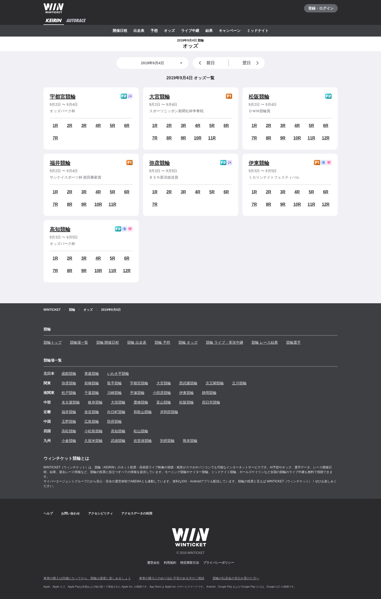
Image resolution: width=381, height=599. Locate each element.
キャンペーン (230, 31)
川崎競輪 (114, 393)
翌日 (251, 63)
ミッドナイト (258, 31)
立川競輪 (239, 383)
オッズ (169, 31)
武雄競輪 (118, 441)
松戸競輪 (69, 393)
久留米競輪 (93, 441)
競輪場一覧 (79, 342)
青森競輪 (91, 373)
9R (183, 138)
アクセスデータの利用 (136, 513)
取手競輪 (114, 383)
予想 (154, 31)
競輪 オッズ (188, 342)
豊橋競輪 (141, 402)
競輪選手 (293, 342)
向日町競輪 (116, 412)
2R (69, 125)
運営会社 (153, 563)
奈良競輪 (91, 412)
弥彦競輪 (159, 163)
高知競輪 (60, 229)
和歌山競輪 (143, 412)
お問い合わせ (70, 513)
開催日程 (120, 31)
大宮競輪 (159, 97)
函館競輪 (69, 373)
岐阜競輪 (95, 402)
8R (168, 138)
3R (84, 125)
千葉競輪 (91, 393)
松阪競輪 (259, 97)
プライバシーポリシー (218, 563)
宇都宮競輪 (63, 97)
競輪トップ (53, 342)
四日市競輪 (211, 402)
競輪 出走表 (136, 342)
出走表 (138, 31)
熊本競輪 (190, 441)
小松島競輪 (93, 431)
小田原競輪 (162, 393)
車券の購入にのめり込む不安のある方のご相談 (171, 578)
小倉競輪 (69, 441)
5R (112, 125)
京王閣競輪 (215, 383)
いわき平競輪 (118, 373)
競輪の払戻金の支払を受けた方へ (236, 578)
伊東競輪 (259, 163)
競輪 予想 (162, 342)
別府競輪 (167, 441)
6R (126, 125)
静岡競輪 (209, 393)
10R (197, 138)
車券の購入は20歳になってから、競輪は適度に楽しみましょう (87, 578)
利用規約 (170, 563)
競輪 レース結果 (264, 342)
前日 (206, 63)
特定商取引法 (189, 563)
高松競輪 (69, 431)
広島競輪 (91, 421)
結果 (209, 31)
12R (325, 138)
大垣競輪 (118, 402)
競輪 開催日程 (107, 342)
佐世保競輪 (143, 441)
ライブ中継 (190, 31)
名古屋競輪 (71, 402)
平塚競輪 (137, 393)
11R (212, 138)
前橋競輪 (91, 383)
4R (98, 125)
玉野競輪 (69, 421)
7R (55, 138)
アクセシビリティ (100, 513)
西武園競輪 (188, 383)
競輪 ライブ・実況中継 (224, 342)
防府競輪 (114, 421)
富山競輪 (163, 402)
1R (55, 125)
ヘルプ (48, 513)
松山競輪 (141, 431)
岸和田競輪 (169, 412)
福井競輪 (60, 163)
